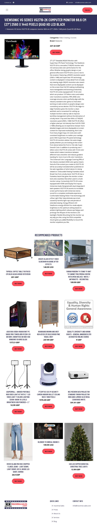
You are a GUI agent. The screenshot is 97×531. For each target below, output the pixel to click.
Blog (55, 521)
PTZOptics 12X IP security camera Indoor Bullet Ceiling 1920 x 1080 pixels (48, 394)
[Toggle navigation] (7, 10)
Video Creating (64, 38)
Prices (87, 10)
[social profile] (13, 2)
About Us (57, 514)
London (70, 2)
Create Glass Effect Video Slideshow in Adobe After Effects (48, 261)
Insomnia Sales (59, 506)
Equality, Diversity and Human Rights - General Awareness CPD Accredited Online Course (78, 334)
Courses (73, 38)
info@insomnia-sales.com (83, 2)
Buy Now (56, 52)
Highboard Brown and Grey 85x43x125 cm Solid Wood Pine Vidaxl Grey (48, 334)
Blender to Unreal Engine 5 (48, 442)
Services (56, 517)
